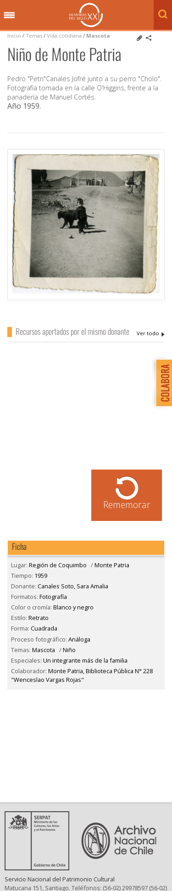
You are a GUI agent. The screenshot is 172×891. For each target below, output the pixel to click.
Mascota (98, 35)
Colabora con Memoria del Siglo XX (161, 382)
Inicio (14, 35)
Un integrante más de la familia (85, 660)
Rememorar (126, 504)
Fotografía (53, 596)
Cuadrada (44, 628)
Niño (69, 650)
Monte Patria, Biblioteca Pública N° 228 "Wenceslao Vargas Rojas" (82, 675)
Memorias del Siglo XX (86, 15)
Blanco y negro (73, 607)
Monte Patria (111, 565)
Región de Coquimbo (58, 565)
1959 (40, 575)
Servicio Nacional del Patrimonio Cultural (60, 886)
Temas (34, 35)
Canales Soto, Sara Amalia (151, 333)
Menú (9, 15)
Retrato (38, 618)
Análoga (79, 639)
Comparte (148, 38)
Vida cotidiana (65, 35)
